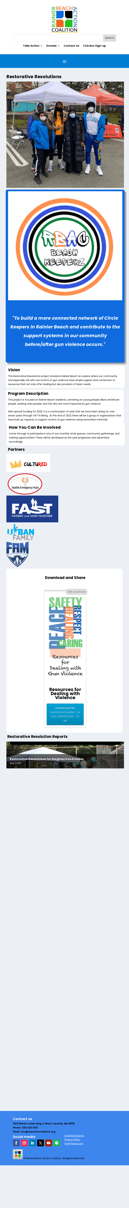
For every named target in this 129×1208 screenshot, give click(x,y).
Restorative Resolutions (28, 917)
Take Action (31, 46)
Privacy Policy (72, 1182)
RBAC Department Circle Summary (36, 1030)
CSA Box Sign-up (94, 46)
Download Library (74, 1178)
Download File (65, 714)
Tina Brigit (18, 887)
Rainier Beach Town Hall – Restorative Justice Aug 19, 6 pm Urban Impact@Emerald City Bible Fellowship (59, 1113)
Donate (51, 46)
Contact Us (71, 46)
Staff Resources (73, 1186)
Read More (18, 901)
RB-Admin (18, 922)
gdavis (16, 1073)
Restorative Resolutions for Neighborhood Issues (47, 802)
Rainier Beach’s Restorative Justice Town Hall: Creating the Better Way (63, 1069)
